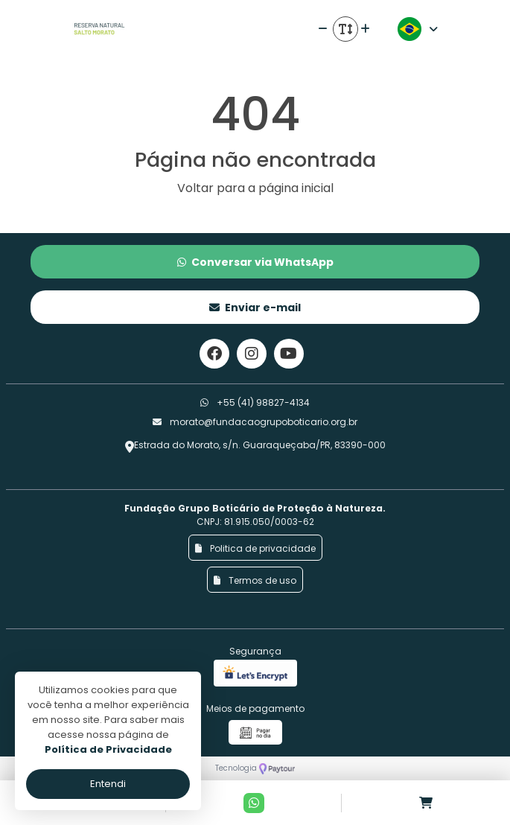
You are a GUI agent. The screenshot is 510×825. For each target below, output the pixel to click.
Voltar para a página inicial (255, 188)
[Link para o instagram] (252, 354)
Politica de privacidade (255, 548)
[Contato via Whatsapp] (253, 803)
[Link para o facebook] (214, 354)
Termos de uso (255, 580)
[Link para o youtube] (289, 354)
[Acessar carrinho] (426, 803)
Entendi (108, 784)
